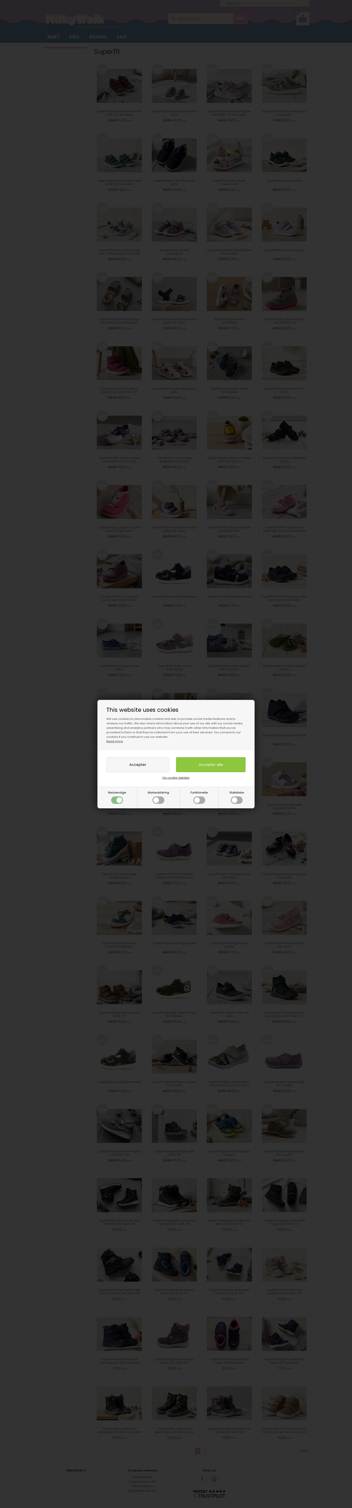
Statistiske (236, 797)
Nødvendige (117, 797)
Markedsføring (158, 797)
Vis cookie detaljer (176, 778)
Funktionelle (199, 797)
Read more (114, 741)
